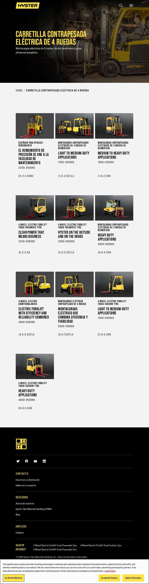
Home (19, 90)
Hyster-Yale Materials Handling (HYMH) (34, 509)
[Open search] (121, 5)
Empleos (20, 532)
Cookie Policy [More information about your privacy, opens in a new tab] (110, 571)
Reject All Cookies (133, 578)
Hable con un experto (26, 485)
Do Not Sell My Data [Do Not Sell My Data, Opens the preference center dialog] (13, 578)
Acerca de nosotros (25, 503)
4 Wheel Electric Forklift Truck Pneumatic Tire (55, 549)
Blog (18, 514)
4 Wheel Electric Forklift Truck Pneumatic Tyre (55, 545)
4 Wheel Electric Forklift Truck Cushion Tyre (101, 545)
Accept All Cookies (109, 578)
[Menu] (131, 5)
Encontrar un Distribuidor (28, 479)
